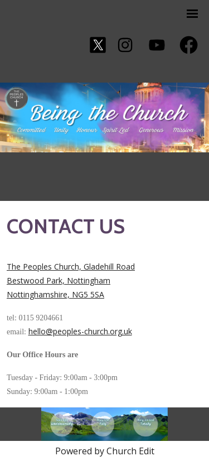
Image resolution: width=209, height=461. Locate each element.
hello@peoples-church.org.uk (80, 331)
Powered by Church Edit (104, 451)
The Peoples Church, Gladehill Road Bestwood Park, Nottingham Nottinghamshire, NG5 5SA (71, 280)
